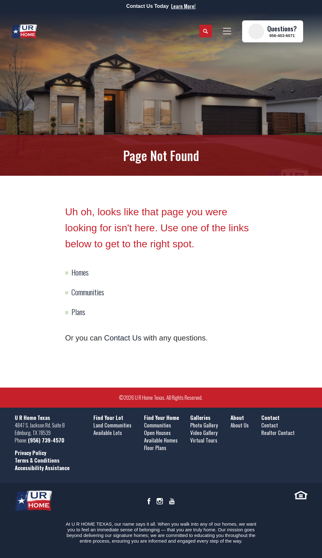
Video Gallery (204, 433)
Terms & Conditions (37, 460)
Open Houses (157, 433)
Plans (78, 311)
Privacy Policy (30, 453)
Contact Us (123, 338)
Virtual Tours (203, 440)
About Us (239, 425)
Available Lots (107, 433)
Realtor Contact (278, 433)
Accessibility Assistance (42, 468)
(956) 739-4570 (46, 440)
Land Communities (112, 425)
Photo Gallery (204, 425)
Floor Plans (155, 448)
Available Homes (161, 440)
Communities (87, 292)
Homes (80, 272)
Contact (269, 425)
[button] (205, 31)
